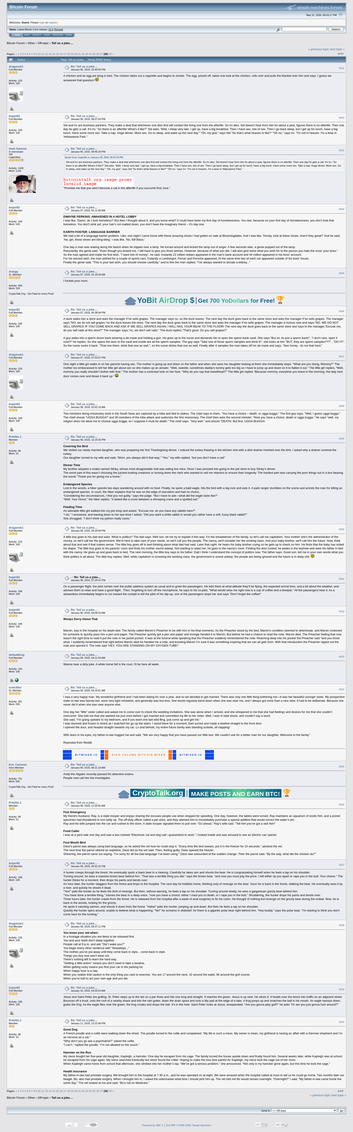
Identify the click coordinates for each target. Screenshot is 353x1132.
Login (47, 35)
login (42, 22)
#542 (341, 117)
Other (31, 43)
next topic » (337, 49)
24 (90, 53)
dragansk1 (16, 66)
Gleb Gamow (18, 148)
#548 (341, 406)
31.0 (50, 29)
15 (57, 53)
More (69, 35)
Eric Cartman (18, 764)
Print (340, 53)
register (53, 22)
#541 (341, 68)
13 (50, 53)
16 (61, 53)
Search (37, 35)
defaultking (16, 654)
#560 (341, 1022)
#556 (341, 804)
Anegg (13, 271)
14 (53, 53)
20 (75, 53)
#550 (341, 529)
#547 (341, 356)
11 (42, 53)
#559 (341, 989)
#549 (341, 438)
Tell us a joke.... (62, 43)
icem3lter (15, 687)
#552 (341, 611)
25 (94, 53)
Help (27, 35)
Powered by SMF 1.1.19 (155, 1125)
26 (97, 53)
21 (79, 53)
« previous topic (318, 49)
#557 (341, 865)
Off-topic (43, 43)
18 (68, 53)
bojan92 (14, 116)
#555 (341, 766)
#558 (341, 925)
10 (39, 53)
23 (86, 53)
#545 (341, 273)
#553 (341, 656)
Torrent (58, 29)
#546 (341, 311)
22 (82, 53)
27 (101, 53)
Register (58, 35)
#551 (341, 578)
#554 (341, 689)
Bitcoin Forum (16, 43)
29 (110, 53)
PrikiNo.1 (15, 436)
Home (17, 35)
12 (46, 53)
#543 (341, 150)
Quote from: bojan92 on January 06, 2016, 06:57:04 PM (94, 157)
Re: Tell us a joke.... (84, 66)
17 (64, 53)
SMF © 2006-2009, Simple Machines (191, 1125)
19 (72, 53)
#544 (341, 209)
